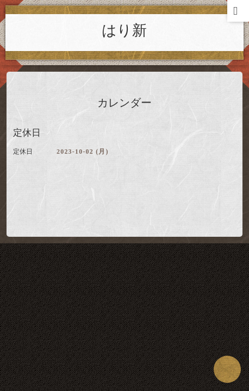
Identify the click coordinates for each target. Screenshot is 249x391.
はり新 (124, 30)
